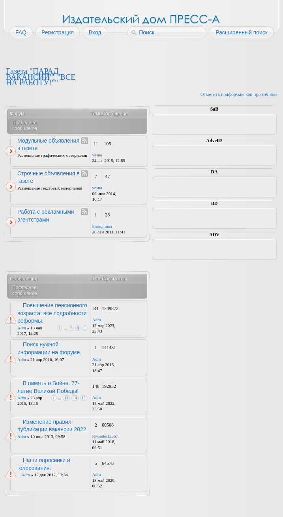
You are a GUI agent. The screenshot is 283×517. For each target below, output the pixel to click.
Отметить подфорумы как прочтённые (239, 94)
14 (75, 398)
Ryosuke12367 (105, 436)
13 (66, 398)
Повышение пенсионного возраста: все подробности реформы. (52, 313)
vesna (97, 154)
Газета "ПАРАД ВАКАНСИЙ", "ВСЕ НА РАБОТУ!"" (40, 77)
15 (84, 398)
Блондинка (102, 226)
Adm (21, 327)
